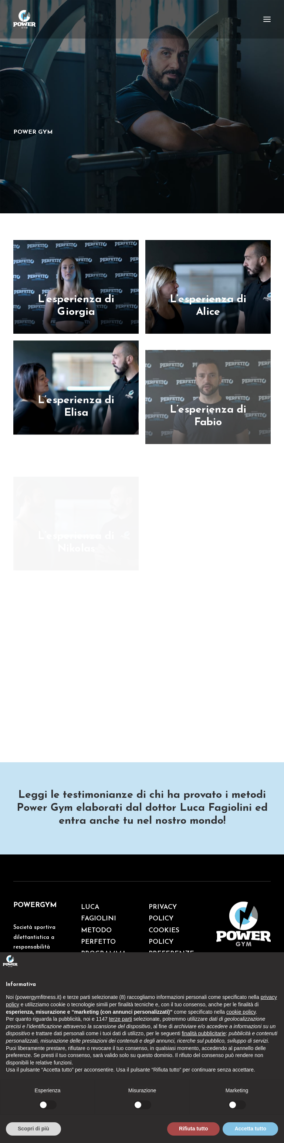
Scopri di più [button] (33, 1129)
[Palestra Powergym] (24, 19)
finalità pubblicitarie (204, 1033)
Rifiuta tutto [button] (193, 1129)
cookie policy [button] (241, 1012)
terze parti (120, 1019)
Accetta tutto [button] (250, 1129)
